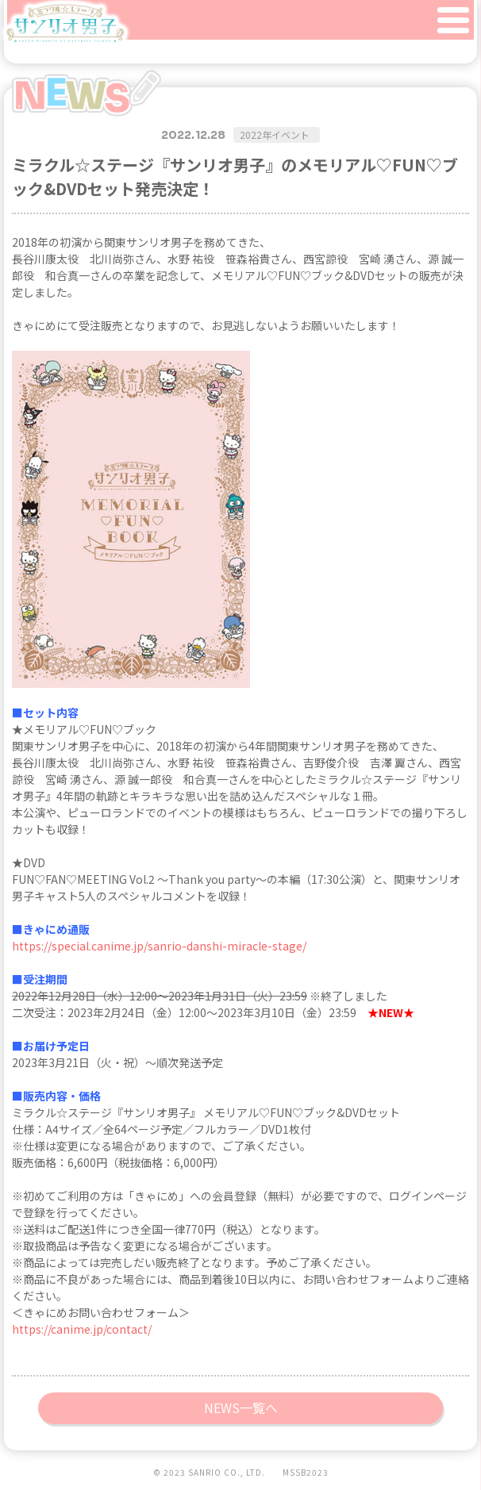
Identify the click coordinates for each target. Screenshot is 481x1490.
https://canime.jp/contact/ (82, 1329)
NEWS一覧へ (241, 1407)
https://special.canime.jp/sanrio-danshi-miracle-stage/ (159, 946)
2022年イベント (275, 134)
